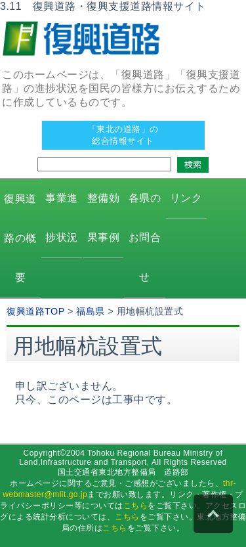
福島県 (90, 311)
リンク (186, 198)
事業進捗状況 (61, 217)
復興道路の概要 (20, 238)
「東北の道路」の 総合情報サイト (123, 135)
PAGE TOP (213, 514)
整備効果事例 (103, 217)
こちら (135, 505)
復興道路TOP (36, 311)
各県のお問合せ (145, 237)
